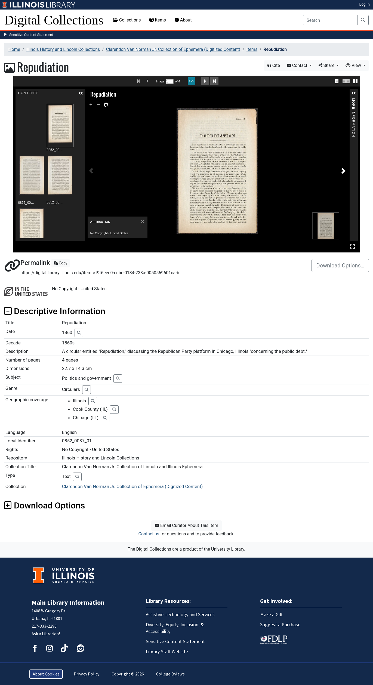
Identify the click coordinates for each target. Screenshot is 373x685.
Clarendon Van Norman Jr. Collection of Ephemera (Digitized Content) (173, 49)
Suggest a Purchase (280, 624)
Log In (364, 4)
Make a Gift (271, 614)
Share (327, 65)
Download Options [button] (44, 505)
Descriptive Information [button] (54, 311)
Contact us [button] (148, 533)
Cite (273, 65)
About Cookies (46, 674)
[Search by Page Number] (170, 81)
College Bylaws (170, 674)
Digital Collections (53, 20)
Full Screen (352, 246)
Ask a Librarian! (46, 634)
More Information (353, 100)
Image (160, 81)
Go (191, 81)
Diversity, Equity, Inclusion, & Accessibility (175, 628)
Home (14, 49)
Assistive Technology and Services (180, 614)
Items (157, 20)
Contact (298, 65)
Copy (60, 263)
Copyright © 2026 (128, 674)
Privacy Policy (86, 674)
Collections (127, 20)
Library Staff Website (167, 651)
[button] (81, 93)
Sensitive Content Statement (31, 35)
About (183, 20)
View (354, 65)
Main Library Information (68, 602)
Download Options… (340, 265)
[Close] (142, 222)
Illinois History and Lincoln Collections (63, 49)
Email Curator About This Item (186, 525)
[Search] (330, 20)
